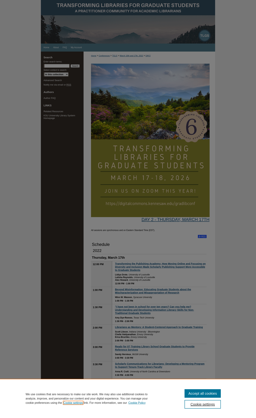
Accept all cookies (202, 393)
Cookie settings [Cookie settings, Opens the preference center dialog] (203, 404)
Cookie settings (73, 402)
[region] (128, 398)
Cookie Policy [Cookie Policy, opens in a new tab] (137, 402)
